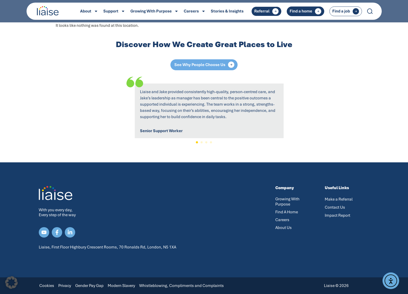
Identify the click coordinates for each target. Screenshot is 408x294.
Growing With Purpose (154, 11)
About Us (283, 227)
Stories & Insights (227, 11)
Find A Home (286, 212)
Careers (195, 11)
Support (114, 11)
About (89, 11)
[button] (197, 142)
